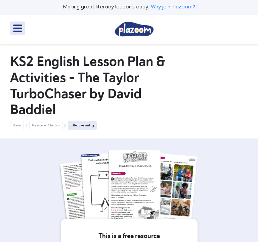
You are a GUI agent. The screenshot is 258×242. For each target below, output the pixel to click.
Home (17, 125)
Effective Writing (82, 125)
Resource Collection (45, 125)
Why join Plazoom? (173, 7)
